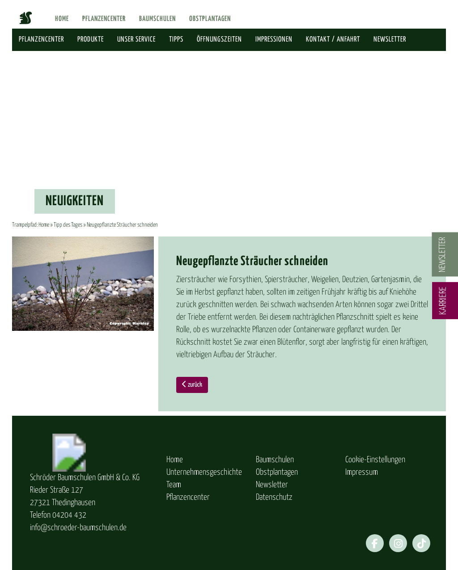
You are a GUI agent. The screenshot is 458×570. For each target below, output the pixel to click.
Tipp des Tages (68, 225)
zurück (192, 384)
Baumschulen (157, 19)
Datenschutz (274, 497)
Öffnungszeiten (219, 39)
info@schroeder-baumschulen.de (78, 528)
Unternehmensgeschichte (204, 472)
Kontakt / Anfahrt (333, 39)
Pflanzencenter (104, 19)
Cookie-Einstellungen (375, 460)
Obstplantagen (210, 19)
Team (173, 485)
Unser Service (136, 39)
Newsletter (389, 39)
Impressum (361, 472)
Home (62, 19)
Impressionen (274, 39)
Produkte (90, 39)
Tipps (176, 39)
